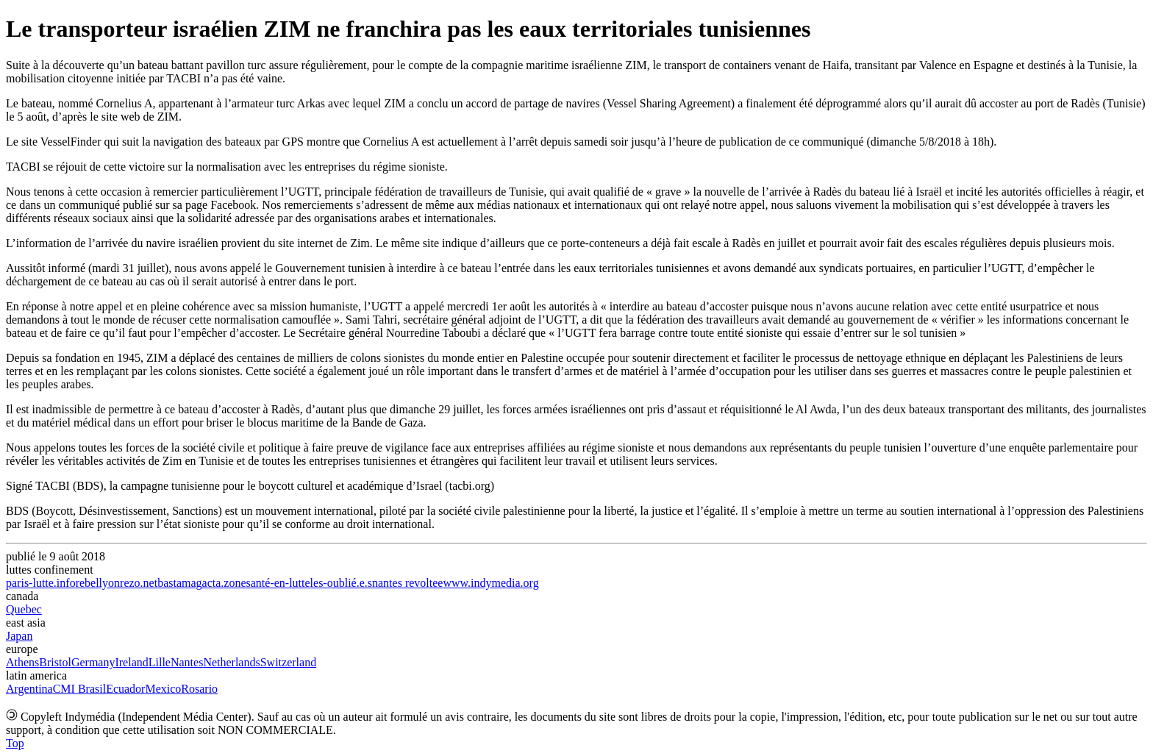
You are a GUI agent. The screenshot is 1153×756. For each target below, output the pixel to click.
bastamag (179, 583)
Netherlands (231, 662)
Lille (160, 662)
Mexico (163, 688)
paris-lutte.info (41, 583)
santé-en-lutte (278, 583)
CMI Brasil (79, 688)
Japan (19, 636)
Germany (93, 662)
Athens (22, 662)
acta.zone (224, 583)
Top (15, 743)
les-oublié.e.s (341, 583)
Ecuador (125, 688)
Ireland (131, 662)
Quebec (24, 609)
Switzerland (288, 662)
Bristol (55, 662)
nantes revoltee (407, 583)
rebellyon (98, 583)
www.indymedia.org (490, 583)
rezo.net (138, 583)
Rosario (199, 688)
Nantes (187, 662)
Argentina (29, 688)
